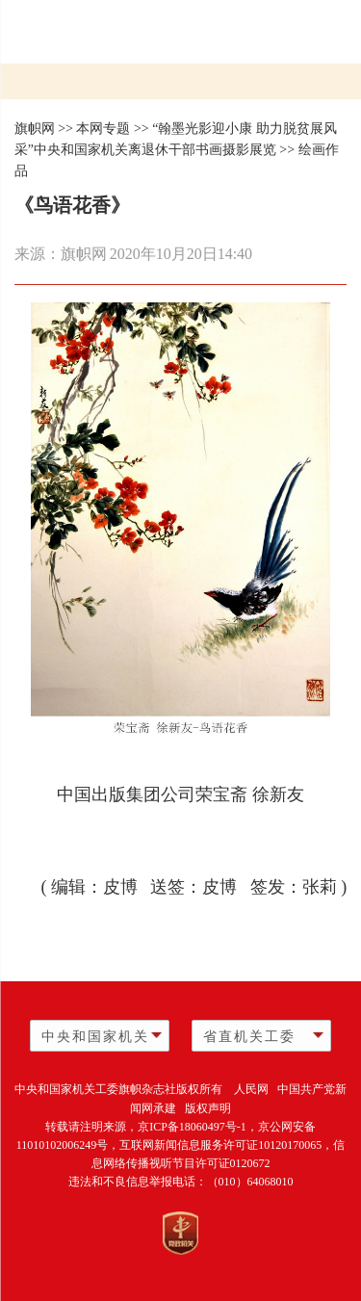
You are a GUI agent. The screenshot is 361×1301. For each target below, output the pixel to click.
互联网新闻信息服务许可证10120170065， (226, 1145)
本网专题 (103, 128)
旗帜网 (34, 128)
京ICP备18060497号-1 (192, 1126)
